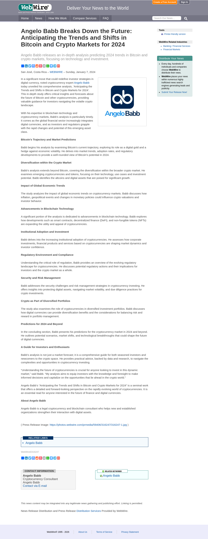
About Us (82, 532)
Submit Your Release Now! (174, 92)
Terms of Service (104, 532)
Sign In (184, 2)
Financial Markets (171, 49)
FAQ (105, 18)
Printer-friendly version (175, 34)
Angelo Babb (81, 82)
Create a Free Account (164, 2)
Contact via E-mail (35, 485)
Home (25, 18)
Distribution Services (88, 510)
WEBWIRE (56, 71)
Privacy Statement (130, 532)
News (38, 18)
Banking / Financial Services (176, 46)
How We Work (57, 18)
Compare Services (84, 18)
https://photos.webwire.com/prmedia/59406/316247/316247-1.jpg (88, 424)
